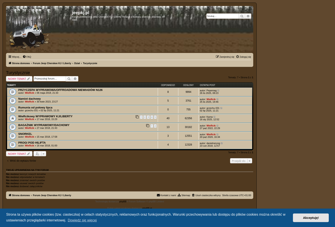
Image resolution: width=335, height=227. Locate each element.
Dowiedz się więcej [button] (82, 220)
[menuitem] (27, 56)
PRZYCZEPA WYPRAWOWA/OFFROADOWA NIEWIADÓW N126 (60, 90)
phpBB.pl (147, 208)
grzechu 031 (31, 110)
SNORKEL (25, 133)
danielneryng (213, 143)
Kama (209, 117)
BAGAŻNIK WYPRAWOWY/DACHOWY (44, 125)
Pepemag (211, 90)
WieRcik (29, 93)
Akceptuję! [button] (311, 217)
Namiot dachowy (29, 98)
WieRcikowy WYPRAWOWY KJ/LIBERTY (45, 116)
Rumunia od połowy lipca (35, 107)
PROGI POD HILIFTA (32, 142)
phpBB (122, 201)
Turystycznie (18, 72)
